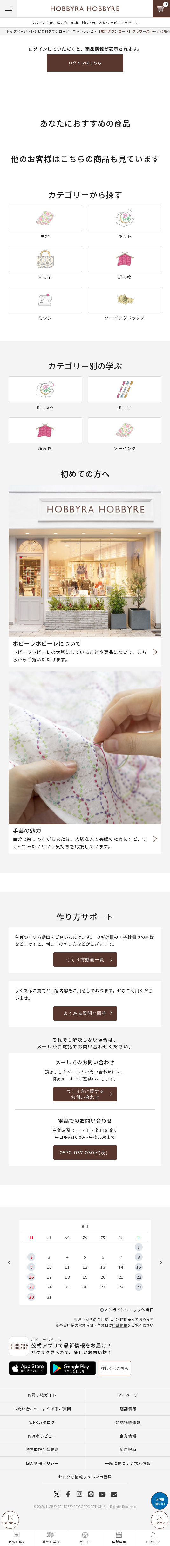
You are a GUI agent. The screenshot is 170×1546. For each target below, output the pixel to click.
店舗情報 (119, 1324)
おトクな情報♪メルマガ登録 (85, 1476)
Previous (11, 1262)
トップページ (16, 31)
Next (158, 1262)
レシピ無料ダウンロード (50, 31)
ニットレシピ (83, 31)
